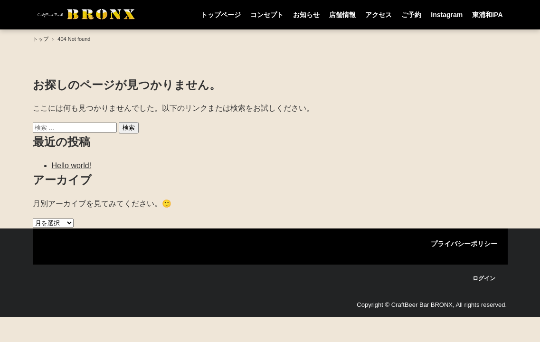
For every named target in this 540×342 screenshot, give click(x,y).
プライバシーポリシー (464, 243)
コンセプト (267, 15)
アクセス (378, 15)
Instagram (447, 15)
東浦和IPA (487, 15)
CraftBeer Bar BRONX (87, 14)
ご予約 (411, 15)
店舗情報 (342, 15)
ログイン (484, 278)
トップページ (221, 15)
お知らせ (306, 15)
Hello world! (72, 166)
